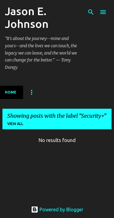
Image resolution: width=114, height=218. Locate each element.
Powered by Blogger (57, 209)
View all (15, 124)
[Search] (91, 12)
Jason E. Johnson (27, 17)
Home (10, 92)
